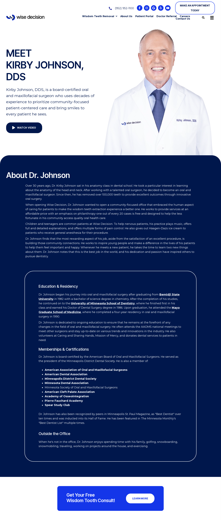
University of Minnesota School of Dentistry (103, 303)
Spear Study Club (57, 405)
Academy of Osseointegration (67, 396)
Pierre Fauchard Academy (64, 400)
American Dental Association (66, 374)
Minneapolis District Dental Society (70, 378)
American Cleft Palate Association (70, 392)
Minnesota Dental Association (66, 383)
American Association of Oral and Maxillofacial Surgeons (86, 370)
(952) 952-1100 (124, 8)
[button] (139, 8)
